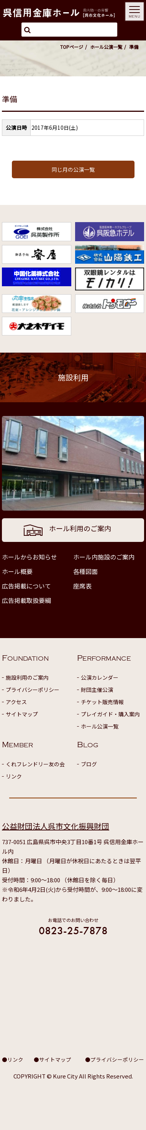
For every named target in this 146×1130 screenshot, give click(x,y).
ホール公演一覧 (106, 47)
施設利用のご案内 (27, 677)
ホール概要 (17, 571)
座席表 (82, 585)
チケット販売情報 (102, 702)
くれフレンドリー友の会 (35, 764)
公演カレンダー (99, 677)
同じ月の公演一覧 (73, 169)
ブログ (89, 764)
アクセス (16, 702)
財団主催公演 (97, 689)
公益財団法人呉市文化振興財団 (55, 826)
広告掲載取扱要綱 (26, 600)
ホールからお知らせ (29, 556)
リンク (14, 776)
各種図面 (85, 571)
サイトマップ (22, 714)
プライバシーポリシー (32, 689)
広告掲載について (26, 585)
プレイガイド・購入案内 (110, 714)
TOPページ (71, 47)
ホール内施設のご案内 (104, 556)
